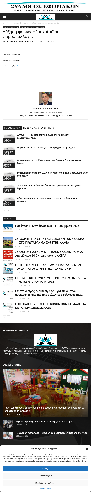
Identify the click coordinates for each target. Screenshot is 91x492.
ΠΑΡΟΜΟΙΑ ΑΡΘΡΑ (12, 128)
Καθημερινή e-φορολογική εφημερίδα (45, 23)
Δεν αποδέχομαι (45, 476)
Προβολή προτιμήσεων (45, 483)
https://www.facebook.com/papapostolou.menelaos (45, 112)
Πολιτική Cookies (46, 488)
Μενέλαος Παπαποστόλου (20, 41)
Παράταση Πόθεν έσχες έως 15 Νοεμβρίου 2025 (47, 226)
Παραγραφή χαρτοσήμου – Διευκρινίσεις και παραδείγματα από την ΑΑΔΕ (51, 433)
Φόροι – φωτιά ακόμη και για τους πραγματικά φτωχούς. (46, 147)
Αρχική (5, 23)
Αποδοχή (46, 468)
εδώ (17, 66)
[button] (87, 449)
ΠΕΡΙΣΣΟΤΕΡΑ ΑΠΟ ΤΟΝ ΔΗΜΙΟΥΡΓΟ (38, 128)
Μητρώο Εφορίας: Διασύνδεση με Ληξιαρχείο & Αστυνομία (44, 421)
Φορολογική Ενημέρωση (19, 23)
